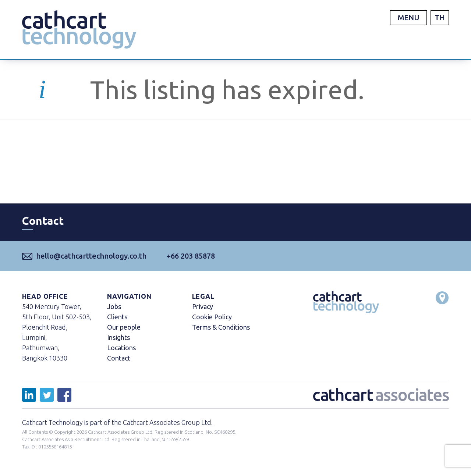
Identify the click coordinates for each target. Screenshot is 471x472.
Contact (118, 358)
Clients (117, 316)
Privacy (202, 306)
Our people (124, 327)
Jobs (114, 306)
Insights (118, 337)
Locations (121, 347)
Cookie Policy (212, 316)
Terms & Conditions (221, 327)
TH (440, 17)
